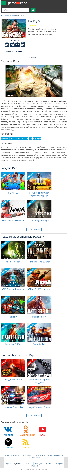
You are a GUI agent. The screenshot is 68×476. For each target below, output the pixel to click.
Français (39, 463)
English (8, 463)
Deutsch (34, 466)
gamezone (17, 3)
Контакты (27, 455)
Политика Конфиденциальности (49, 455)
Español (28, 463)
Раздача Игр (9, 15)
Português (59, 463)
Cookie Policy (34, 457)
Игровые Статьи (12, 455)
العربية (48, 463)
